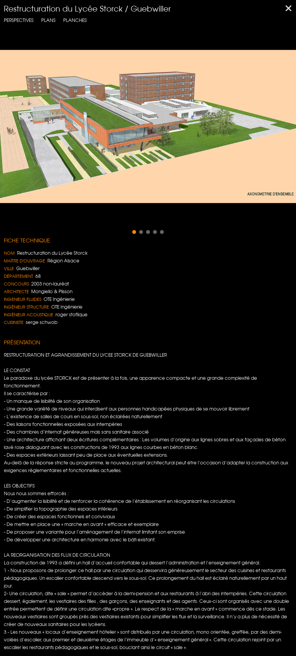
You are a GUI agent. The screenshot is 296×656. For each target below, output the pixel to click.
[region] (148, 126)
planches (75, 20)
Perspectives (19, 20)
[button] (134, 232)
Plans (48, 20)
